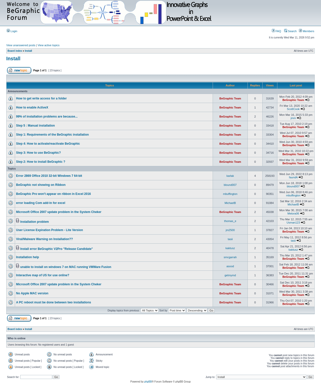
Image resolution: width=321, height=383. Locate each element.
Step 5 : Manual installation (35, 125)
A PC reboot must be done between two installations (53, 302)
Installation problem (34, 222)
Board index (15, 50)
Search (290, 31)
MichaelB (230, 202)
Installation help (27, 257)
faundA (293, 177)
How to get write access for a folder (41, 98)
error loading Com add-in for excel (40, 203)
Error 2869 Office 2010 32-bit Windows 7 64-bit (49, 176)
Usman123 (293, 222)
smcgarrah (230, 257)
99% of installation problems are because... (46, 116)
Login (12, 31)
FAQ (276, 31)
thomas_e (230, 221)
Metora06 (293, 213)
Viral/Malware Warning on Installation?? (44, 239)
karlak (230, 175)
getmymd (230, 275)
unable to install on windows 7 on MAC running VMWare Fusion (65, 267)
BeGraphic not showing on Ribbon (40, 185)
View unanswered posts (20, 45)
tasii (230, 239)
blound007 (230, 184)
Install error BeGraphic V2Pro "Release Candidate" (56, 249)
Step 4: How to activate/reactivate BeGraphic (48, 143)
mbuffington (230, 193)
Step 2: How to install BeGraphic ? (40, 161)
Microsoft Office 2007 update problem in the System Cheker (58, 212)
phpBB (148, 381)
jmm (293, 118)
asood (230, 266)
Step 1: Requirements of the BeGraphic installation (52, 134)
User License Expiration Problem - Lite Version (49, 230)
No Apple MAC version (32, 293)
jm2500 (230, 230)
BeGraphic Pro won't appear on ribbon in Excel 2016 (53, 194)
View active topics (48, 45)
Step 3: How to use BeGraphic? (38, 152)
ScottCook (293, 109)
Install (28, 50)
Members (306, 31)
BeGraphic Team (230, 98)
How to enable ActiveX (32, 107)
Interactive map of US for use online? (42, 275)
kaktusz (230, 248)
